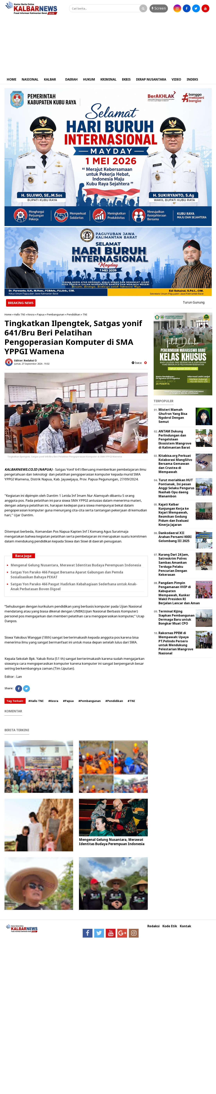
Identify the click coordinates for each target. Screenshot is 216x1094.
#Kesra (53, 701)
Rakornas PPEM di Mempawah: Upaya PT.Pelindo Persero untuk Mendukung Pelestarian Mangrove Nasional (176, 643)
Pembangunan (55, 314)
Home (8, 314)
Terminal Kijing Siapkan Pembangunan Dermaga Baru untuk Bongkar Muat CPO (176, 617)
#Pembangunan (89, 701)
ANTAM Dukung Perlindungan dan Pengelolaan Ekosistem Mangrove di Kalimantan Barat (175, 439)
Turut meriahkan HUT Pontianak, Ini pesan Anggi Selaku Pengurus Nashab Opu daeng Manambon (176, 488)
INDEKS (192, 79)
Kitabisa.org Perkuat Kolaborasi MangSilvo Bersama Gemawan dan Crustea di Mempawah (175, 463)
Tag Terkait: (15, 701)
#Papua (68, 701)
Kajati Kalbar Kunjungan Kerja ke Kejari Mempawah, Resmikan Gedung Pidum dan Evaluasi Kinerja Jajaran (174, 514)
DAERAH (71, 79)
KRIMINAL (108, 79)
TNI (85, 314)
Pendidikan (73, 314)
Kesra (31, 314)
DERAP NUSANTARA (151, 79)
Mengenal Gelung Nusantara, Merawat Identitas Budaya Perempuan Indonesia (76, 565)
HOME (11, 79)
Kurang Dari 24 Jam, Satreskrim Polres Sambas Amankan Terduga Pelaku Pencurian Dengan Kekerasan (174, 564)
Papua (40, 314)
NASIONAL (30, 79)
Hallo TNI (19, 314)
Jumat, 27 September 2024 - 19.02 (31, 363)
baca (137, 362)
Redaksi (153, 926)
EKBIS (126, 79)
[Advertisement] (108, 45)
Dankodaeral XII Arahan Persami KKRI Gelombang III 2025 (175, 537)
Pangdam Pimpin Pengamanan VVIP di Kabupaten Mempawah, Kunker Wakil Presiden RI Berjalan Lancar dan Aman (179, 593)
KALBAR (50, 79)
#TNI (131, 701)
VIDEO (176, 79)
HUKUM (89, 79)
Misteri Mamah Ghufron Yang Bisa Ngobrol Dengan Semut (173, 415)
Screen (159, 8)
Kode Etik (169, 926)
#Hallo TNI (36, 701)
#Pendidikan (114, 701)
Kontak (185, 926)
